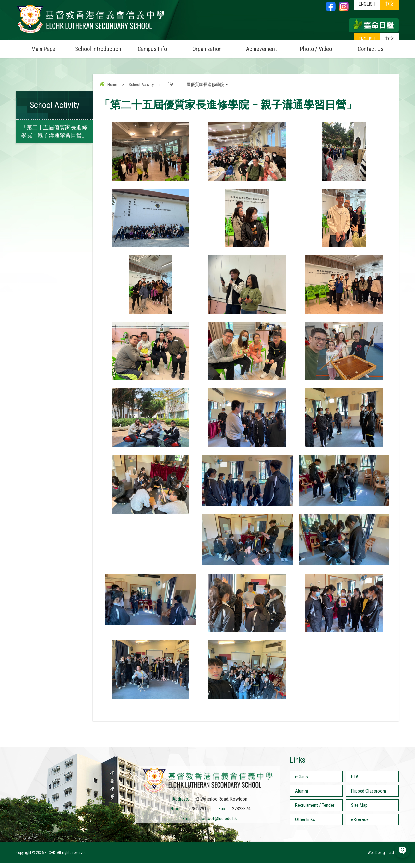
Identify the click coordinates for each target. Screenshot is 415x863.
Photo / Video (321, 46)
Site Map (359, 805)
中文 (389, 39)
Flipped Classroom (368, 791)
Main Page (43, 48)
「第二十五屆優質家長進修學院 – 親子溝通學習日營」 (54, 131)
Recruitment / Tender (314, 805)
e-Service (360, 819)
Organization (213, 46)
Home (112, 84)
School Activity (141, 84)
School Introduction (100, 46)
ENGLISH (367, 39)
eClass (301, 777)
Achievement (261, 48)
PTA (355, 777)
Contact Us (371, 48)
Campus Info (159, 46)
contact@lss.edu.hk (218, 818)
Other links (305, 819)
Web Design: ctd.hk (383, 852)
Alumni (301, 791)
